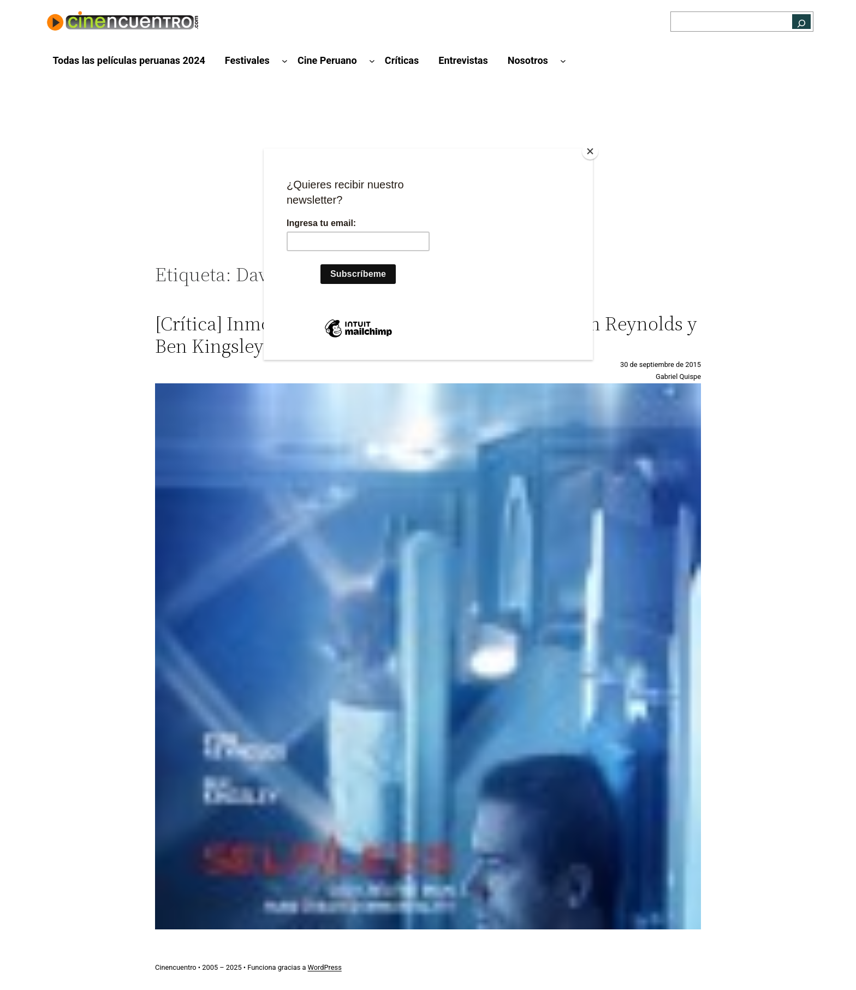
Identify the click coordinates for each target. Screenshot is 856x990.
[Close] (590, 151)
